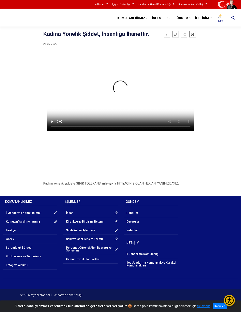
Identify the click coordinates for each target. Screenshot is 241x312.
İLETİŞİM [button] (202, 18)
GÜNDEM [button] (181, 18)
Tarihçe (11, 230)
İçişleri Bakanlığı (121, 4)
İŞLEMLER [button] (160, 18)
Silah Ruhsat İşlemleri (80, 230)
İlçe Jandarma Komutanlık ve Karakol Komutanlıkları (151, 264)
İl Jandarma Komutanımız (23, 212)
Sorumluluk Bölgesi (19, 247)
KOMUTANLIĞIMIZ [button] (131, 18)
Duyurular (132, 221)
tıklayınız (203, 306)
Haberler (132, 212)
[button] (184, 34)
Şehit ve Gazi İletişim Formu (84, 239)
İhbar (69, 212)
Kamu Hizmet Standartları (83, 259)
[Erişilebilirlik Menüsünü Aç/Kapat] (229, 300)
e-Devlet (99, 4)
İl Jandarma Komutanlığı (142, 254)
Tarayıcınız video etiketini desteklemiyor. (120, 90)
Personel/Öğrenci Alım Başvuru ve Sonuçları (88, 249)
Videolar (132, 230)
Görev (10, 239)
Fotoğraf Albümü (17, 265)
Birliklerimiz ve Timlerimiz (23, 256)
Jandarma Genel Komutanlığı (154, 4)
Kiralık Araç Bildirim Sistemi (85, 221)
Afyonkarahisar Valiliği (191, 4)
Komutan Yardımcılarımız (23, 221)
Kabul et (219, 306)
